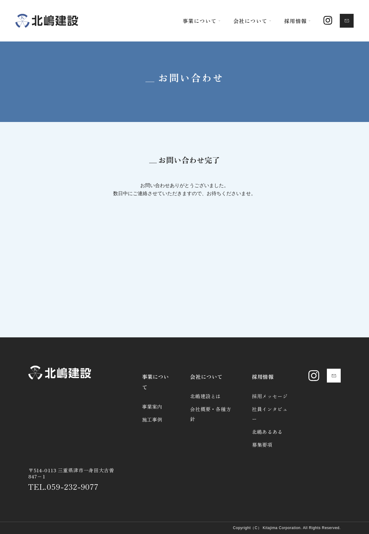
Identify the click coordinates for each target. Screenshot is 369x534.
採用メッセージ (270, 396)
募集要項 (262, 444)
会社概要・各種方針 (210, 413)
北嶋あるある (267, 431)
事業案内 (152, 406)
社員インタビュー (270, 413)
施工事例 (152, 419)
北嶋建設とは (205, 396)
